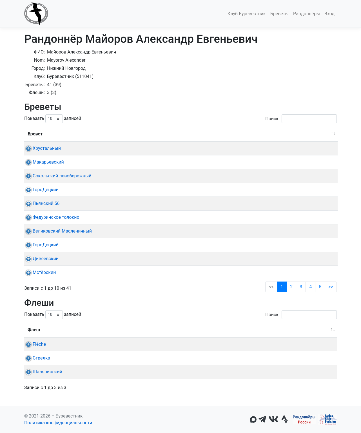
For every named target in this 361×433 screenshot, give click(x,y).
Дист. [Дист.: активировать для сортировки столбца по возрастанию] (101, 134)
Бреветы (279, 13)
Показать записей (52, 118)
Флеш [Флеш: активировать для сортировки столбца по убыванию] (34, 329)
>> (330, 286)
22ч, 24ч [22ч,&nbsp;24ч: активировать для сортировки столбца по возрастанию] (251, 329)
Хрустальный (42, 148)
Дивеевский (41, 258)
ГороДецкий (41, 189)
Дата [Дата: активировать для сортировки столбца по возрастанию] (124, 134)
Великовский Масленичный (57, 231)
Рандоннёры (306, 13)
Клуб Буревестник (247, 13)
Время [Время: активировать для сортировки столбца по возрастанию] (284, 134)
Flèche (34, 344)
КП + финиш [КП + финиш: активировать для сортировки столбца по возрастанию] (186, 134)
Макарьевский (43, 162)
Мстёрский (39, 272)
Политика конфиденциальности (58, 422)
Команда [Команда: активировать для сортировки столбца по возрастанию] (88, 329)
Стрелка (36, 358)
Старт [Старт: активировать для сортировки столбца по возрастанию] (155, 134)
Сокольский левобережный (57, 175)
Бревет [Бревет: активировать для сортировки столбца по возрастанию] (35, 134)
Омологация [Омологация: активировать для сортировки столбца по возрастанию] (316, 134)
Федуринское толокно (51, 217)
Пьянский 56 (41, 203)
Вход (329, 13)
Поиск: (301, 118)
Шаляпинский (42, 371)
